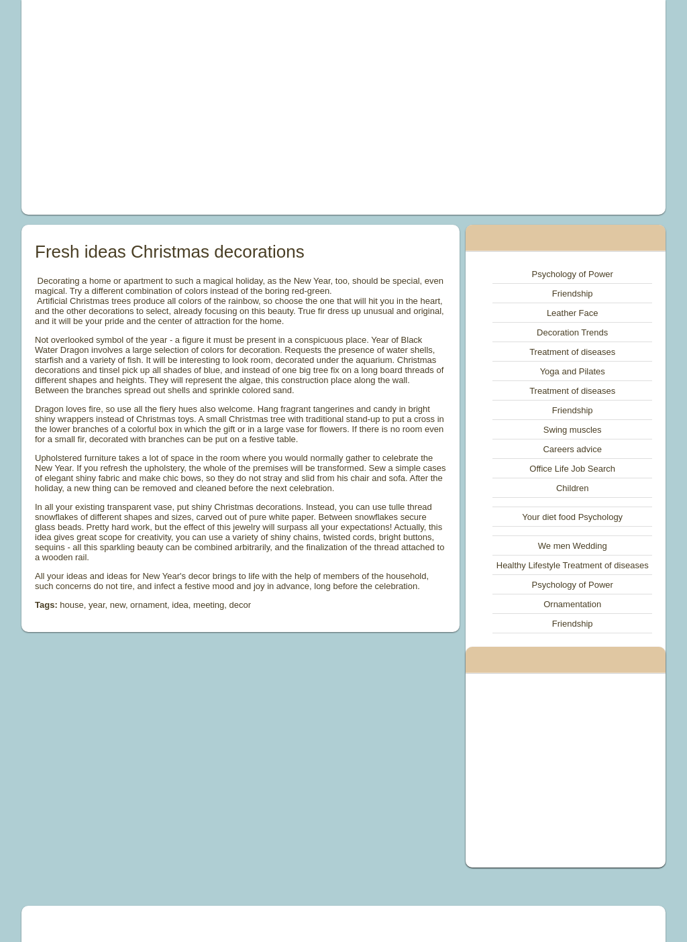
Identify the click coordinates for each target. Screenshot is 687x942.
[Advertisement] (220, 107)
